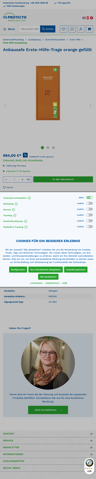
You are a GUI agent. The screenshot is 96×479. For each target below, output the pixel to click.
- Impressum (36, 283)
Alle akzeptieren (48, 277)
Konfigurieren (18, 269)
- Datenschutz (52, 283)
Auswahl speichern (76, 269)
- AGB (64, 283)
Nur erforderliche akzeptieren (45, 269)
